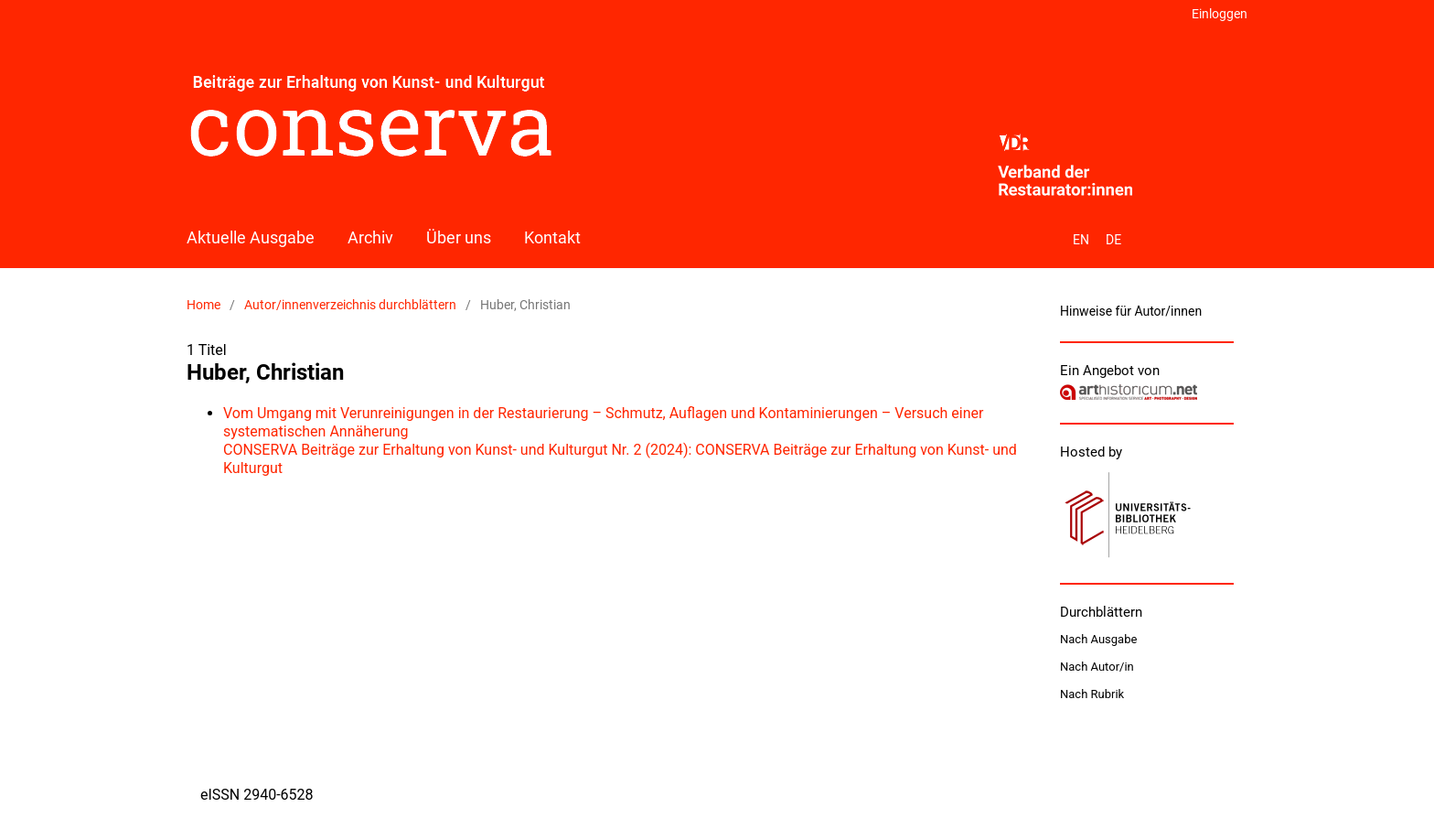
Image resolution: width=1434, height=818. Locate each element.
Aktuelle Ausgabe (251, 237)
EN (1081, 239)
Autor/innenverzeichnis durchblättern (350, 304)
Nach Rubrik (1092, 694)
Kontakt (552, 237)
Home (203, 304)
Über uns (458, 237)
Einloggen (1219, 13)
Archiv (370, 237)
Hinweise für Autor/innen (1131, 311)
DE (1113, 239)
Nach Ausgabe (1098, 639)
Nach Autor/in (1097, 666)
